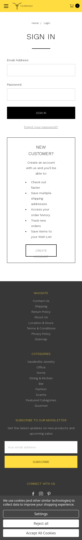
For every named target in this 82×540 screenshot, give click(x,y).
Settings (41, 513)
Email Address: (18, 60)
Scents (41, 394)
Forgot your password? (41, 127)
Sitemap (41, 339)
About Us (41, 317)
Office (41, 367)
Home (41, 372)
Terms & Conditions (41, 328)
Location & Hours (41, 323)
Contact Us (41, 301)
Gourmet (41, 405)
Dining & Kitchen (41, 378)
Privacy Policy (41, 333)
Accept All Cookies (41, 533)
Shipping (41, 306)
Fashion (41, 389)
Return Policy (41, 311)
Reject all (41, 523)
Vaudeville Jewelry (41, 361)
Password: (14, 84)
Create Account (41, 253)
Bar (41, 383)
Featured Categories (41, 400)
